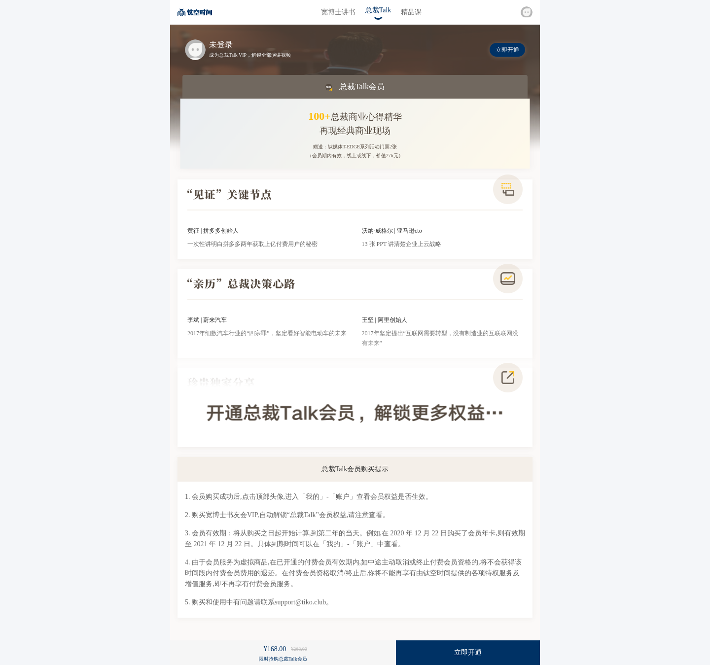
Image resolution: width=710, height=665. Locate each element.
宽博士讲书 (338, 12)
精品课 (411, 12)
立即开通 (507, 49)
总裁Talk (378, 10)
